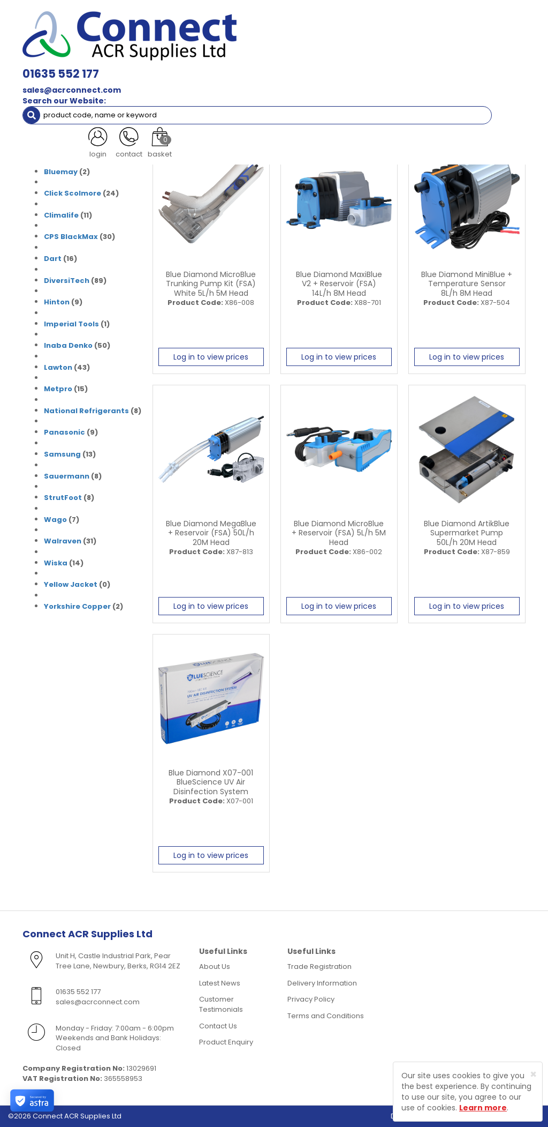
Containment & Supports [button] (148, 58)
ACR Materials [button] (58, 58)
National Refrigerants (86, 411)
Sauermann (66, 476)
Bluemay (61, 172)
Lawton (58, 367)
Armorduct (65, 150)
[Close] (533, 1074)
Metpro (58, 389)
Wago (55, 519)
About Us (214, 966)
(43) (67, 367)
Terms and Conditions (325, 1016)
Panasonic (64, 432)
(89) (75, 281)
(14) (63, 563)
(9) (63, 302)
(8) (92, 411)
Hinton (57, 302)
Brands (55, 101)
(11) (68, 215)
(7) (61, 520)
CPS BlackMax (71, 237)
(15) (66, 389)
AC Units (45, 79)
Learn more (483, 1107)
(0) (72, 150)
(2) (67, 172)
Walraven (62, 541)
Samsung (62, 454)
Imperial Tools (71, 324)
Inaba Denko (68, 345)
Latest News (219, 983)
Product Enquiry (226, 1042)
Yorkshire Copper (77, 606)
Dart (53, 258)
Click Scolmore (72, 193)
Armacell (61, 128)
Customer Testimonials (221, 1004)
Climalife (61, 215)
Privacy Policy (310, 999)
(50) (77, 345)
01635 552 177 (164, 16)
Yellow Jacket (70, 584)
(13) (70, 454)
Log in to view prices (210, 357)
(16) (60, 259)
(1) (77, 324)
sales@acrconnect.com (175, 32)
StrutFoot (63, 497)
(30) (79, 237)
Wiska (55, 563)
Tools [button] (468, 58)
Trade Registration (319, 966)
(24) (81, 193)
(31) (69, 128)
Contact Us (218, 1026)
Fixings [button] (369, 58)
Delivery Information (322, 983)
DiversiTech (66, 280)
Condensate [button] (313, 58)
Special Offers (99, 79)
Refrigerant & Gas (241, 58)
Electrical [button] (419, 58)
